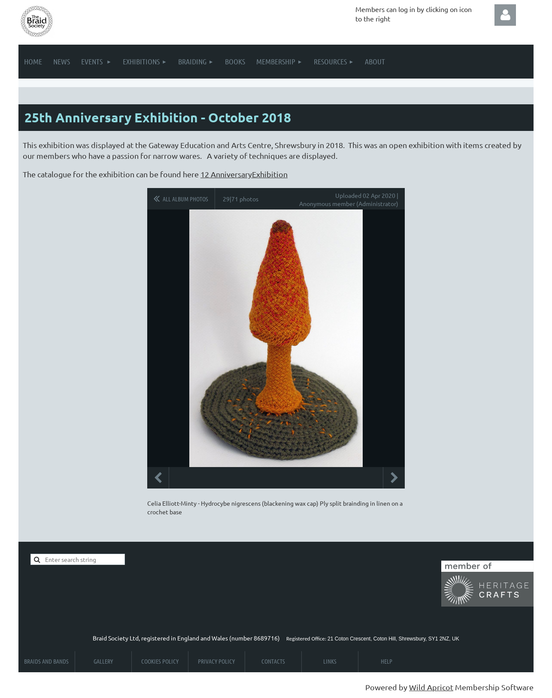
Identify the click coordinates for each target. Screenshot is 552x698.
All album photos (185, 199)
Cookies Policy (160, 661)
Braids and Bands (46, 661)
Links (330, 661)
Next (394, 478)
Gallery (103, 661)
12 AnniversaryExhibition (244, 174)
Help (386, 661)
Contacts (273, 661)
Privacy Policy (216, 661)
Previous (158, 478)
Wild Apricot (431, 687)
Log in (505, 15)
